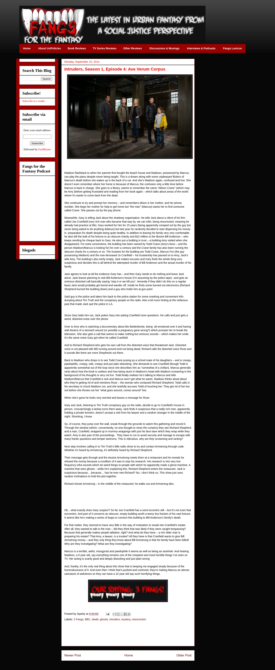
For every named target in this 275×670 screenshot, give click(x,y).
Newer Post (72, 655)
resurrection (139, 619)
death (95, 619)
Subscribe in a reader (33, 101)
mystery (125, 619)
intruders (114, 619)
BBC (87, 619)
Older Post (184, 655)
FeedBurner (44, 149)
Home (128, 655)
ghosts (104, 619)
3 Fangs (78, 619)
